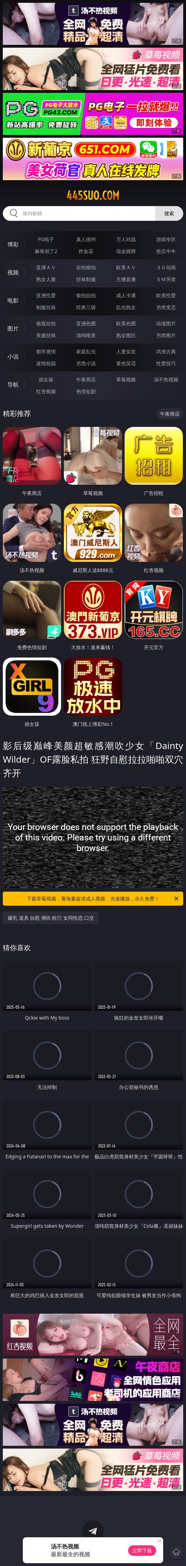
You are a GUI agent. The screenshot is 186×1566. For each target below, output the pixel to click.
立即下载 (142, 1550)
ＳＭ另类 (166, 279)
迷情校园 (46, 363)
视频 (13, 272)
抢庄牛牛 (166, 251)
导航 (13, 384)
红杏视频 (46, 391)
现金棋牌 (126, 251)
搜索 (169, 213)
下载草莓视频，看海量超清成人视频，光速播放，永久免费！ (103, 898)
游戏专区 (166, 239)
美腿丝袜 (46, 335)
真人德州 (86, 239)
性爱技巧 (166, 363)
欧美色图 (126, 323)
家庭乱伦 (86, 351)
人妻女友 (126, 351)
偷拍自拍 (86, 295)
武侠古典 (166, 351)
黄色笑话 (126, 363)
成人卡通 (126, 295)
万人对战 (126, 239)
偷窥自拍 (46, 323)
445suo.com (92, 196)
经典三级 (86, 307)
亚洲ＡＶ (46, 267)
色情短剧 (86, 391)
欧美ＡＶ (126, 267)
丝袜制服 (86, 279)
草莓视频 (126, 379)
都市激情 (46, 351)
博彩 (13, 244)
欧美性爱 (166, 295)
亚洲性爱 (46, 295)
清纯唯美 (86, 335)
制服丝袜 (46, 307)
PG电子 (46, 239)
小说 (13, 356)
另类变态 (166, 307)
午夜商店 (86, 379)
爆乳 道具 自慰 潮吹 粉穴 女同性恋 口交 (51, 917)
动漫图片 (166, 323)
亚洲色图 (86, 323)
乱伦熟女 (126, 307)
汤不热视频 (166, 379)
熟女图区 (126, 335)
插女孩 (46, 379)
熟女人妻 (46, 279)
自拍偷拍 (86, 267)
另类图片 (166, 335)
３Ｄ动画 (166, 267)
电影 (13, 300)
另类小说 (86, 363)
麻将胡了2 (46, 251)
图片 (13, 328)
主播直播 (126, 279)
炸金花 (86, 251)
